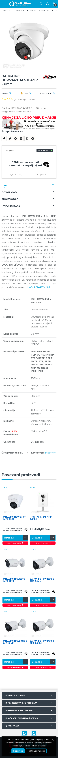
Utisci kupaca (11, 206)
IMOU (32, 487)
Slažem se (18, 751)
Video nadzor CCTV (39, 10)
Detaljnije (9, 538)
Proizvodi (19, 10)
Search (41, 4)
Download (9, 192)
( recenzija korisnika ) (25, 99)
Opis (4, 185)
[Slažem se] (52, 739)
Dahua (5, 487)
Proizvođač (10, 199)
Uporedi (43, 174)
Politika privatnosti (36, 751)
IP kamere (50, 452)
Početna (6, 10)
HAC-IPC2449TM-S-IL (39, 287)
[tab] (29, 185)
